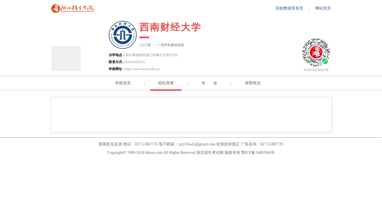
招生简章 (166, 83)
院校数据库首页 (289, 8)
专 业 (209, 83)
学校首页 (123, 83)
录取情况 (252, 83)
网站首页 (323, 8)
